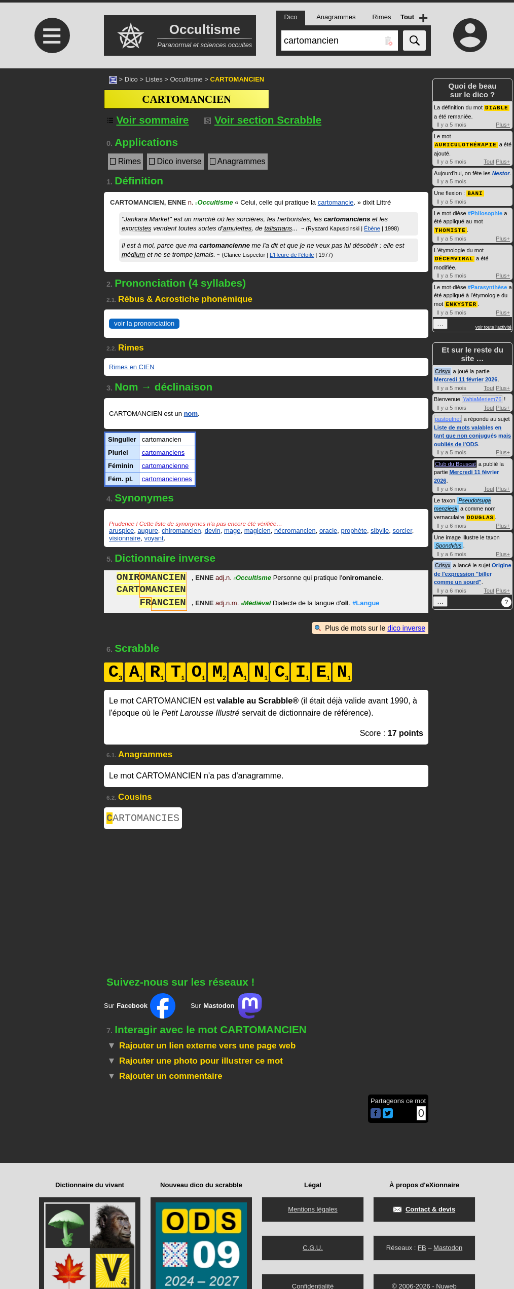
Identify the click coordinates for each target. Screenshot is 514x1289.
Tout (489, 161)
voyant (153, 538)
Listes (154, 79)
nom (191, 413)
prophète (354, 530)
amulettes (237, 228)
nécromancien (295, 530)
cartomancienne (165, 466)
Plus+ (503, 124)
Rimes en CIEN (132, 367)
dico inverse (406, 628)
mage (232, 530)
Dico (131, 79)
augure (147, 530)
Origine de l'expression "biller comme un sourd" (472, 570)
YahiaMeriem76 (482, 396)
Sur (139, 1008)
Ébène (372, 228)
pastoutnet (448, 416)
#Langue (365, 604)
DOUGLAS (480, 514)
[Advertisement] (50, 153)
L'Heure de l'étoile (292, 255)
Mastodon (447, 1248)
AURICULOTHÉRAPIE (466, 143)
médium (133, 254)
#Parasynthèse (487, 285)
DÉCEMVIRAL (454, 256)
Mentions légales (313, 1209)
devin (213, 530)
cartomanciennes (167, 479)
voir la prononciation (144, 323)
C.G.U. (313, 1248)
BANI (475, 192)
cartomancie (336, 202)
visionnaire (124, 538)
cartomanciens (163, 452)
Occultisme (186, 79)
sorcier (402, 530)
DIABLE (496, 107)
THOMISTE (450, 228)
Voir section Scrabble (262, 120)
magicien (257, 530)
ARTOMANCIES (142, 819)
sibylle (380, 530)
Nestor (501, 172)
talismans (278, 228)
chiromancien (181, 530)
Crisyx (443, 368)
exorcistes (137, 228)
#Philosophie (485, 212)
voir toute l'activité (493, 324)
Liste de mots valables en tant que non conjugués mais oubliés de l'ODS (472, 432)
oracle (328, 530)
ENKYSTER (461, 301)
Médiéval (256, 604)
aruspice (121, 530)
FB (422, 1248)
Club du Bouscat (455, 461)
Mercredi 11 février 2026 (465, 376)
